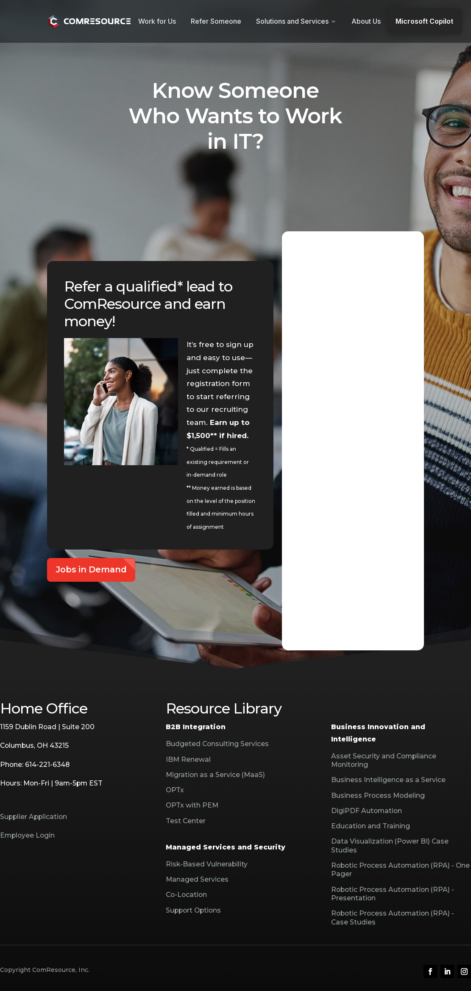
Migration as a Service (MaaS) (215, 775)
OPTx (175, 790)
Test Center (186, 821)
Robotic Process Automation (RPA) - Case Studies (392, 917)
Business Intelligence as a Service (388, 780)
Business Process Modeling (378, 795)
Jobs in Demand (91, 569)
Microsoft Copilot (424, 21)
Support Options (193, 910)
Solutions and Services (296, 21)
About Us (366, 21)
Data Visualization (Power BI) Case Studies (390, 845)
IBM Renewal (188, 759)
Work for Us (157, 21)
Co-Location (186, 895)
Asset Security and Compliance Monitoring (383, 760)
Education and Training (370, 826)
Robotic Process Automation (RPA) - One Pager (400, 869)
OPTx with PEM (192, 805)
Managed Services (197, 879)
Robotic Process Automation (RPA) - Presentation (392, 894)
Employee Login (27, 835)
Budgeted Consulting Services (217, 744)
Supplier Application (33, 817)
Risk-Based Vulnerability (207, 864)
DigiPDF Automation (366, 811)
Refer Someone (216, 21)
